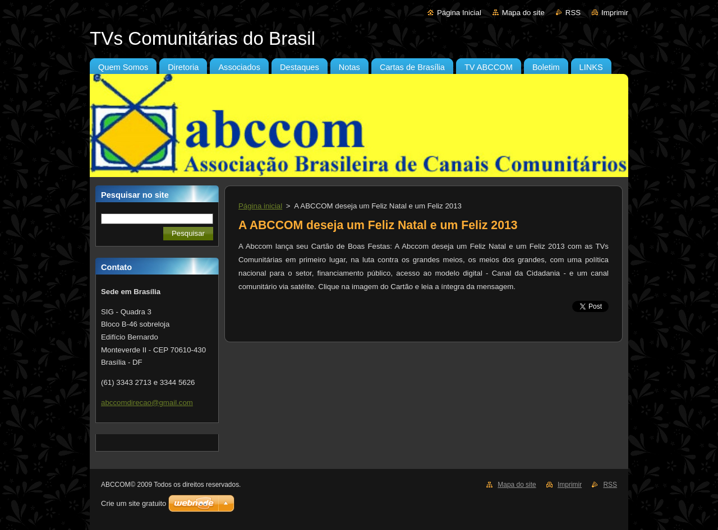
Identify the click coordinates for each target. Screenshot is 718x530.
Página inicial (260, 206)
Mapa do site (523, 12)
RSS (573, 12)
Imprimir (614, 12)
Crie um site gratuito (133, 503)
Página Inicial (459, 12)
